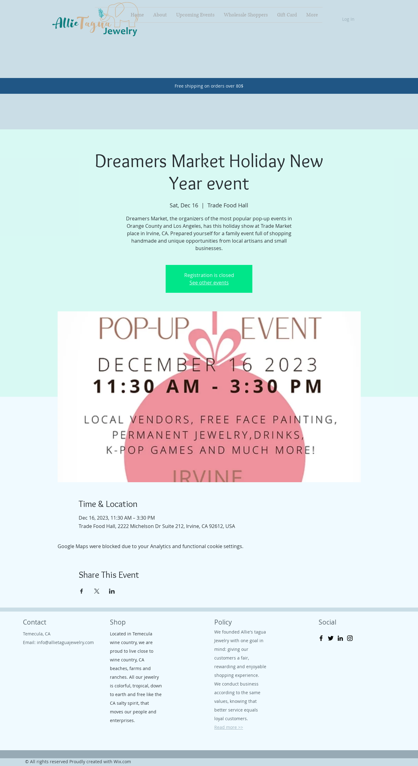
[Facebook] (321, 638)
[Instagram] (350, 638)
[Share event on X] (97, 591)
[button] (333, 14)
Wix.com (122, 761)
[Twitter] (330, 638)
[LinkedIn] (340, 638)
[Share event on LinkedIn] (112, 591)
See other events (209, 282)
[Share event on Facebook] (82, 591)
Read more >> (228, 727)
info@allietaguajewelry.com (65, 642)
